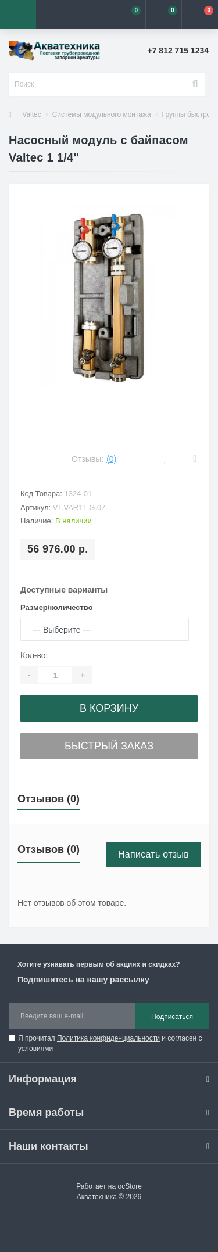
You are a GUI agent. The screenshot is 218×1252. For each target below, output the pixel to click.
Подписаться (172, 1017)
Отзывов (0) (48, 799)
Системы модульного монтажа (101, 114)
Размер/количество (56, 607)
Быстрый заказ (109, 746)
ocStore (129, 1186)
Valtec (31, 114)
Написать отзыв (153, 854)
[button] (91, 14)
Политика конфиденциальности (108, 1038)
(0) (111, 459)
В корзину (109, 708)
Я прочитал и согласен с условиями (110, 1043)
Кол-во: (34, 655)
